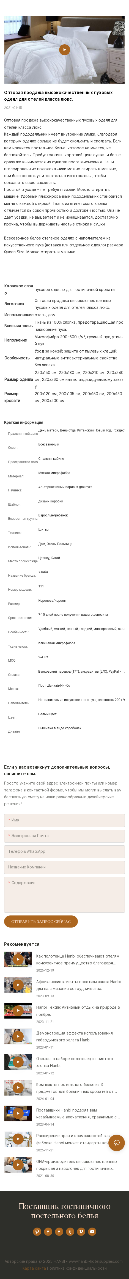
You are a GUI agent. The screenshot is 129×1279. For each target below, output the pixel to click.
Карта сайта (34, 1268)
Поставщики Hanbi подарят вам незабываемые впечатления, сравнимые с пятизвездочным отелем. (76, 1114)
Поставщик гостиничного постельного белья (65, 1211)
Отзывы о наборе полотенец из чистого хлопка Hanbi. (74, 1062)
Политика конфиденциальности (77, 1268)
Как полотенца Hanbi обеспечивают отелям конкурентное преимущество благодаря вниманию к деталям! (77, 960)
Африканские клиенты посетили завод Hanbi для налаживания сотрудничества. (78, 985)
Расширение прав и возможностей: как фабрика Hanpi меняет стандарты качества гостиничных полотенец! (78, 1140)
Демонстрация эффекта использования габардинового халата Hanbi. (74, 1036)
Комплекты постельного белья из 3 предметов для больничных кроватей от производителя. (75, 1088)
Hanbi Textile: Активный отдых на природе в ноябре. (78, 1010)
